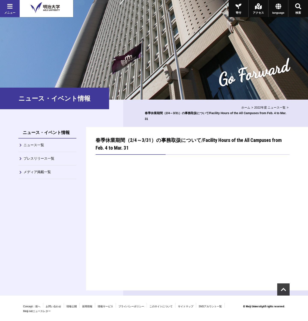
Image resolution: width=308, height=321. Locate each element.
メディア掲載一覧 (37, 172)
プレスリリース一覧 (39, 158)
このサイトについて (161, 306)
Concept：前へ (31, 306)
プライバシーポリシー (131, 306)
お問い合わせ (53, 306)
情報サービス (105, 306)
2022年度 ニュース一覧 (270, 107)
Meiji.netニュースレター (37, 311)
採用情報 (87, 306)
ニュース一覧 (34, 145)
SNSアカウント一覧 (210, 306)
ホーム (245, 107)
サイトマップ (185, 306)
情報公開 (72, 306)
